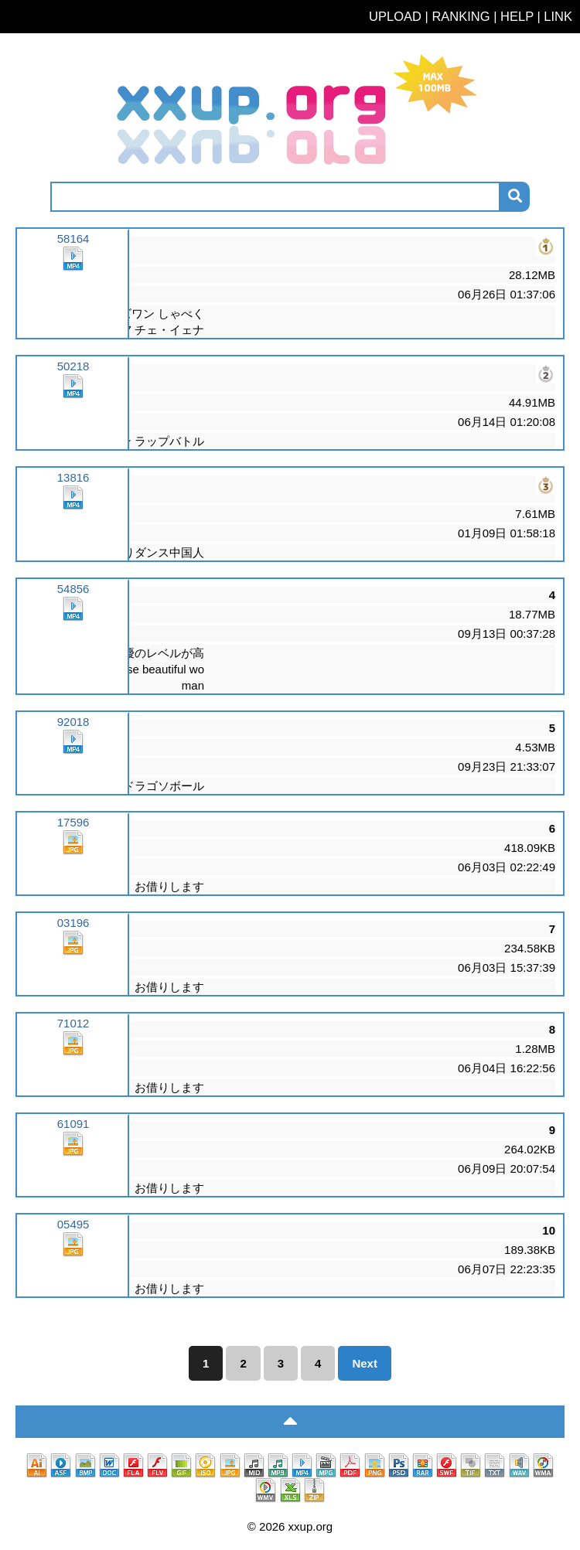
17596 (73, 835)
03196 (73, 936)
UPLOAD (395, 16)
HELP (517, 16)
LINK (558, 16)
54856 (73, 602)
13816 (73, 490)
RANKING (461, 16)
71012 (73, 1036)
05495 (73, 1237)
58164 (73, 251)
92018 (73, 735)
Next (364, 1363)
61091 (73, 1137)
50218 (73, 379)
